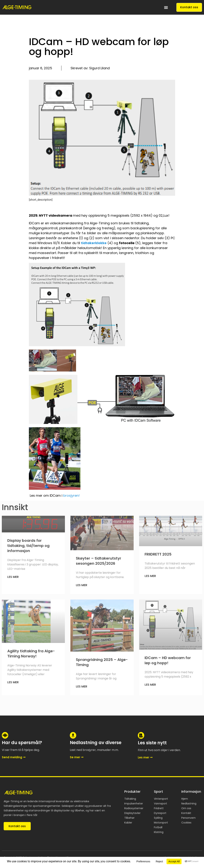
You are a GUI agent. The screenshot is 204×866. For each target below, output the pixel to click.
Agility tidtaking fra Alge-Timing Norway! (31, 653)
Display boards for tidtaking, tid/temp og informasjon (28, 545)
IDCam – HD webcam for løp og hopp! (168, 660)
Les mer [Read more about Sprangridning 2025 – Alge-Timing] (81, 686)
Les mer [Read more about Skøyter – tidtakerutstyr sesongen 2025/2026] (81, 585)
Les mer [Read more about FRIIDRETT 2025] (150, 576)
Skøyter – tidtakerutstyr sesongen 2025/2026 (98, 561)
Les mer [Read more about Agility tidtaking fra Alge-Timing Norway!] (13, 682)
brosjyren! (71, 495)
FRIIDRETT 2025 (158, 554)
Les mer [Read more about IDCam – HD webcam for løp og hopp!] (150, 685)
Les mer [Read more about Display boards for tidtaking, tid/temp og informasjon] (13, 577)
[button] (166, 7)
